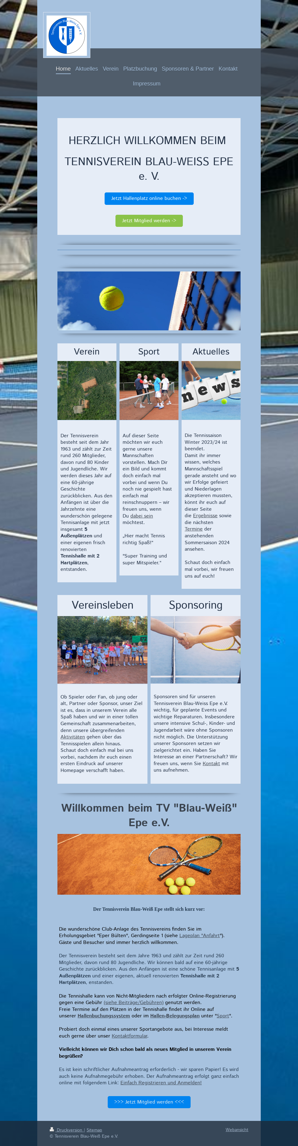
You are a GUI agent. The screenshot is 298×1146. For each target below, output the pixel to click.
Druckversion (67, 1130)
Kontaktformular (129, 1036)
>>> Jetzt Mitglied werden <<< (149, 1102)
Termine (194, 529)
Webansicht (237, 1130)
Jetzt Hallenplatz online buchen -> (149, 198)
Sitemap (94, 1130)
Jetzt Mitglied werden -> (149, 220)
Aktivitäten (73, 737)
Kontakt (211, 763)
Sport (223, 1016)
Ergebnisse (205, 515)
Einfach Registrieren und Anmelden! (161, 1082)
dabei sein (141, 516)
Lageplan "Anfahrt (199, 935)
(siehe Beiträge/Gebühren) (134, 1002)
